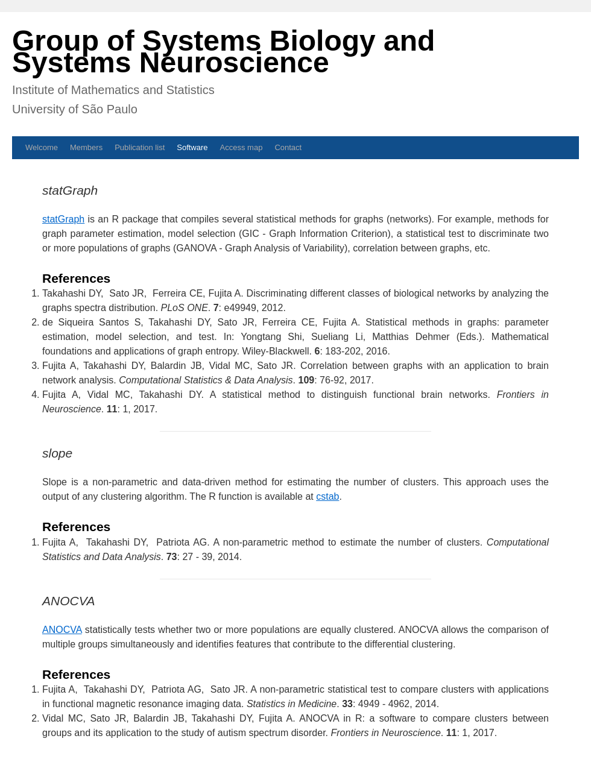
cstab (327, 496)
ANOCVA (62, 630)
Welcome (41, 147)
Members (86, 147)
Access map (241, 147)
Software (192, 147)
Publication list (140, 147)
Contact (288, 147)
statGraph (63, 219)
